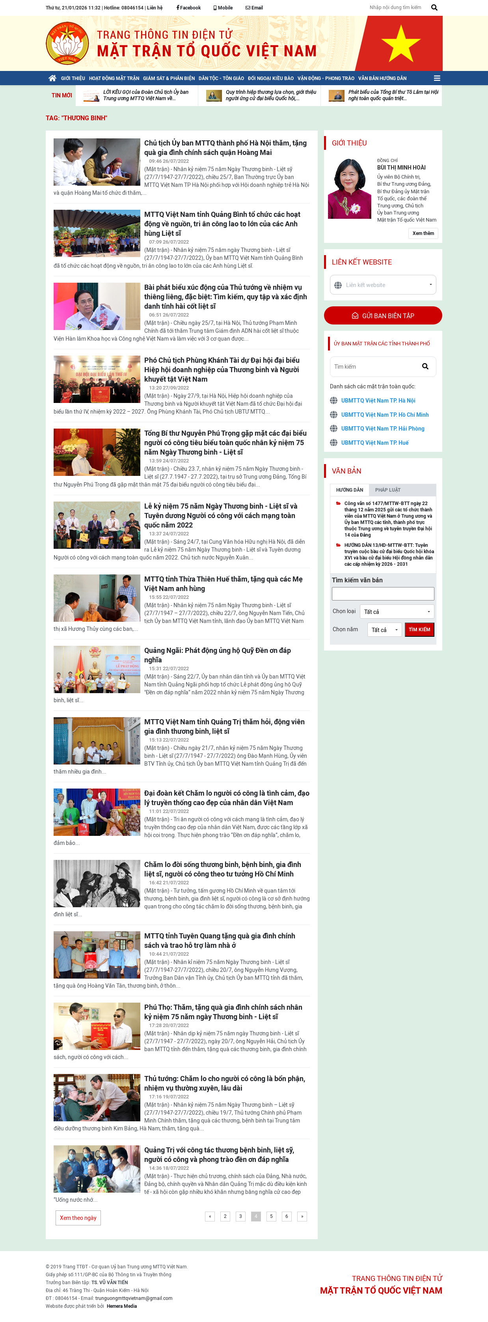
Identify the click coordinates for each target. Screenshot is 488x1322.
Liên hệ (154, 8)
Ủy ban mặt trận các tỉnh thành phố (382, 344)
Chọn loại (344, 611)
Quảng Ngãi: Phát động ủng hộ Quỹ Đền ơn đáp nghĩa (217, 655)
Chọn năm (345, 629)
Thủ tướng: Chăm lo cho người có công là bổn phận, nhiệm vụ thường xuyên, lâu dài (224, 1083)
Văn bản (346, 471)
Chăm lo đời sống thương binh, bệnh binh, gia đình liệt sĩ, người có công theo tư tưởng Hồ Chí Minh (222, 869)
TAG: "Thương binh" (76, 118)
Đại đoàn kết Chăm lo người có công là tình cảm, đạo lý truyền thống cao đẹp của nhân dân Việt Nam (226, 798)
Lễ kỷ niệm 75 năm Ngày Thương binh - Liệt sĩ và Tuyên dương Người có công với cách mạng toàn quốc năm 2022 (221, 515)
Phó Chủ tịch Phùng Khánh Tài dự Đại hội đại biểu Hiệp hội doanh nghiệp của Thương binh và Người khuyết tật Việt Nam (222, 369)
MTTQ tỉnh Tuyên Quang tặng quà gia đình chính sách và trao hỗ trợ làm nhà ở (219, 940)
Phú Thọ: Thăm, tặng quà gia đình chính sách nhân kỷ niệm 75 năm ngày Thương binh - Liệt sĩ (223, 1012)
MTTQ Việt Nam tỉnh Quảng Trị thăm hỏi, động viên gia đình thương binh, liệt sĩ (224, 726)
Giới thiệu (349, 143)
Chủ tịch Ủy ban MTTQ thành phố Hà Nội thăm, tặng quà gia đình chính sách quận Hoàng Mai (225, 148)
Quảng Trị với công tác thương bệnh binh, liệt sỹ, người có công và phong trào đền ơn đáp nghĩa (219, 1155)
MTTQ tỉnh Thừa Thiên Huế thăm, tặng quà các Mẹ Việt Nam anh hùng (223, 584)
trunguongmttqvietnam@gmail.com (134, 1298)
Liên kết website (362, 262)
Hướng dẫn (349, 490)
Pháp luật (387, 490)
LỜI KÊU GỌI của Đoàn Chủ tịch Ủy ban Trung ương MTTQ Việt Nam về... (145, 95)
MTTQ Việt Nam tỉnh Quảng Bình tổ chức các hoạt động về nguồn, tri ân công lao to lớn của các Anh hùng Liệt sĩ (222, 223)
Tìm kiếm (419, 629)
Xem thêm (423, 233)
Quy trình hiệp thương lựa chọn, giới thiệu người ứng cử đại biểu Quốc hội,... (271, 95)
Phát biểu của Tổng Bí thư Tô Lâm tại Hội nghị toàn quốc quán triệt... (393, 95)
